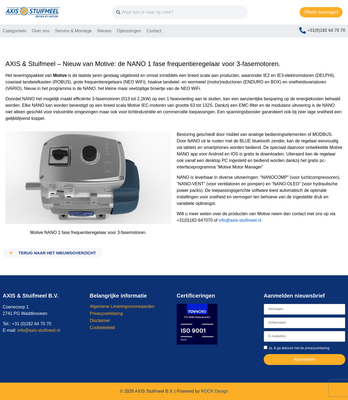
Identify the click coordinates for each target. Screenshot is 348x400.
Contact (154, 31)
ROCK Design (214, 391)
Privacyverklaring (106, 313)
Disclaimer (100, 320)
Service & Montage (73, 31)
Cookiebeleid (102, 327)
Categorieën (14, 31)
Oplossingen (129, 31)
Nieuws (104, 31)
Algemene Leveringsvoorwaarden (122, 306)
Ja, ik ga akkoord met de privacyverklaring (298, 348)
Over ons (40, 31)
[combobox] (175, 12)
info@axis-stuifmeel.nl (240, 220)
